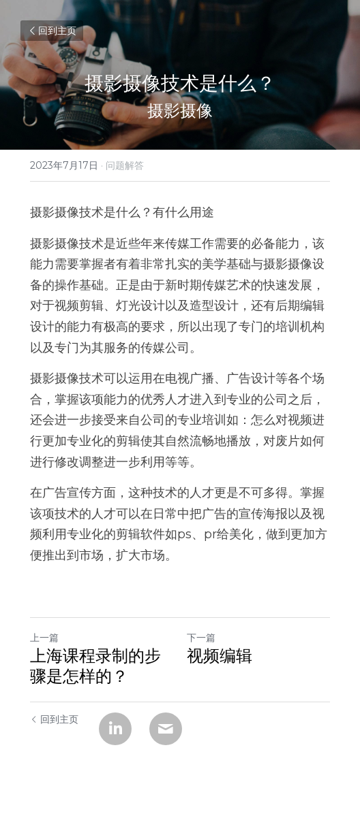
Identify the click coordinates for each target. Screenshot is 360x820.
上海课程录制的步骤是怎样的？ (95, 666)
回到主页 (51, 30)
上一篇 (44, 638)
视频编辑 (219, 656)
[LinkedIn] (115, 728)
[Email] (165, 728)
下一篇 (201, 638)
